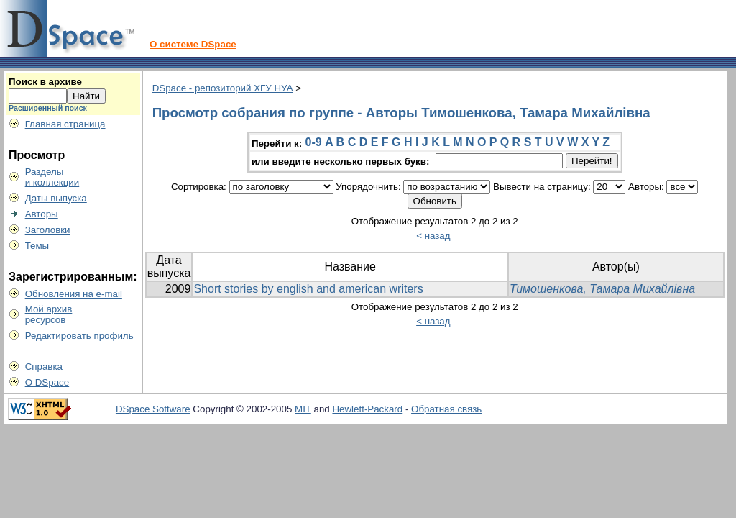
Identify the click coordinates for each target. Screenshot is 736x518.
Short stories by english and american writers (308, 289)
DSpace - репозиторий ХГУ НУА (222, 88)
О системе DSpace (193, 44)
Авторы (41, 214)
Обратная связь (446, 409)
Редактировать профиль (79, 335)
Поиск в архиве (45, 81)
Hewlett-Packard (367, 409)
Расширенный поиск (48, 108)
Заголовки (47, 229)
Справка (44, 366)
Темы (37, 245)
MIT (303, 409)
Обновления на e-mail (73, 293)
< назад (433, 235)
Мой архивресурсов (49, 314)
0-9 (313, 142)
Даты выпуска (56, 198)
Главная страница (65, 124)
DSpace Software (153, 409)
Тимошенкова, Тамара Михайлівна (602, 289)
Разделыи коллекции (52, 177)
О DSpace (47, 382)
